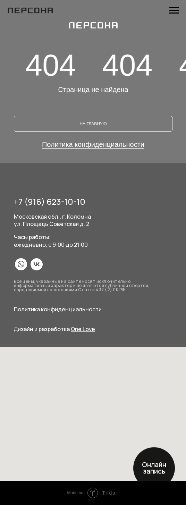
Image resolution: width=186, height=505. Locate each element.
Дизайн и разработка (54, 329)
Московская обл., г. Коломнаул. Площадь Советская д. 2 (52, 220)
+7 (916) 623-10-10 (49, 201)
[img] (21, 264)
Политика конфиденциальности (93, 144)
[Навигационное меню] (174, 10)
